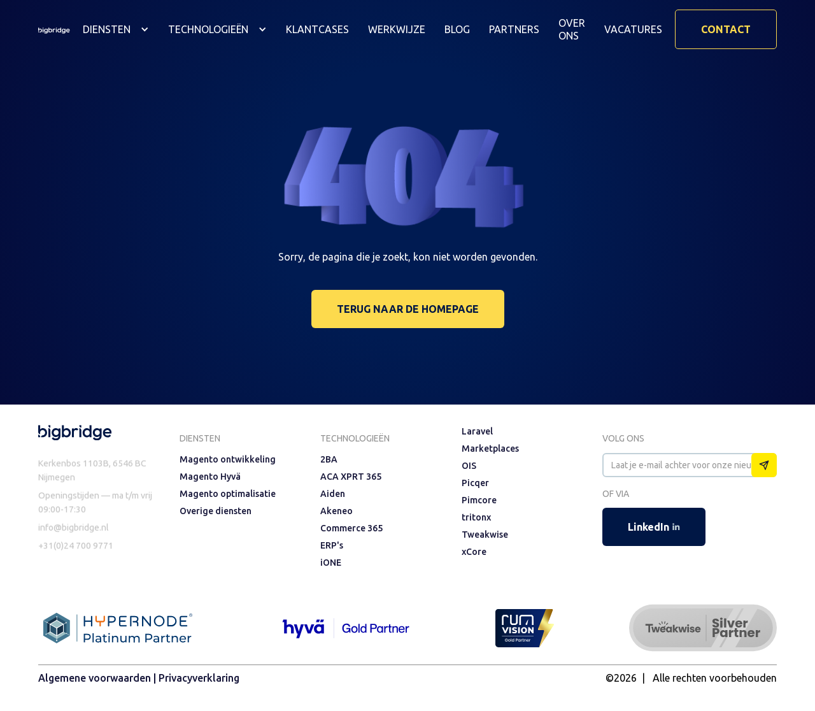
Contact (726, 29)
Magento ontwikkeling (228, 459)
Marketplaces (490, 448)
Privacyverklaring (199, 678)
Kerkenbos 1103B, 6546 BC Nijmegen (92, 472)
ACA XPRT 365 (350, 476)
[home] (54, 29)
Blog (457, 29)
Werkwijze (396, 29)
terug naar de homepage (408, 309)
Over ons (571, 29)
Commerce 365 (351, 528)
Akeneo (336, 511)
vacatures (633, 29)
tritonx (476, 517)
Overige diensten (216, 511)
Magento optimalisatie (228, 494)
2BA (328, 459)
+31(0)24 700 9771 (75, 549)
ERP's (331, 545)
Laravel (477, 431)
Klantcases (317, 29)
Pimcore (479, 500)
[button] (116, 29)
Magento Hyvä (210, 476)
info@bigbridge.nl (73, 531)
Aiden (332, 494)
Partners (514, 29)
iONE (330, 562)
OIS (469, 466)
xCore (474, 552)
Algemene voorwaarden (94, 678)
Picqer (475, 483)
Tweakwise (485, 534)
